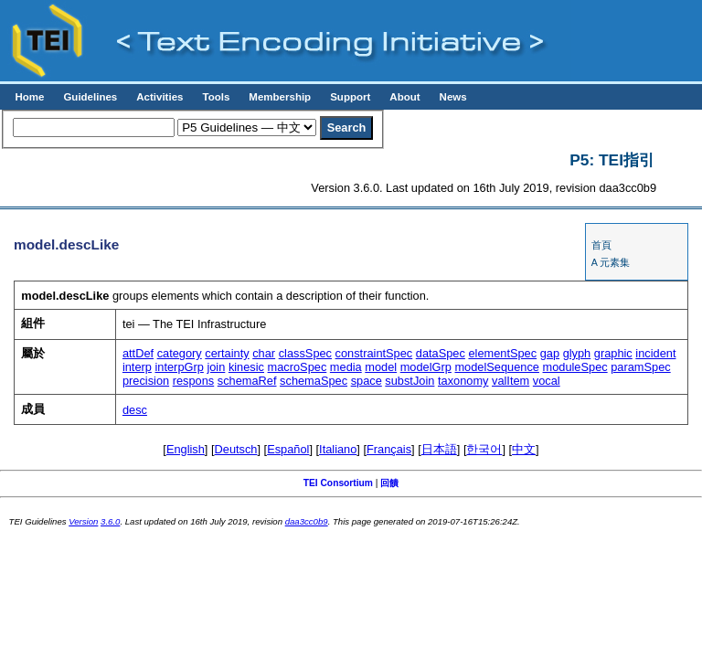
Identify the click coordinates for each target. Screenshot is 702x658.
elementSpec (502, 353)
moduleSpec (575, 367)
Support (350, 96)
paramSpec (640, 367)
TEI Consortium (338, 483)
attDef (138, 353)
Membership (280, 96)
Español (288, 449)
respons (194, 380)
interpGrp (178, 367)
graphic (613, 353)
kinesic (246, 367)
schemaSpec (313, 380)
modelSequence (496, 367)
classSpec (305, 353)
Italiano (337, 449)
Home (29, 96)
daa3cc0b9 (306, 521)
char (263, 353)
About (404, 96)
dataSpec (440, 353)
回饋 (389, 483)
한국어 (484, 449)
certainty (227, 353)
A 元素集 (610, 262)
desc (134, 410)
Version (83, 521)
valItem (510, 380)
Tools (215, 96)
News (453, 96)
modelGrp (426, 367)
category (179, 353)
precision (145, 380)
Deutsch (236, 449)
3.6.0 (110, 521)
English (185, 449)
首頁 (601, 244)
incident (655, 353)
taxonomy (463, 380)
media (346, 367)
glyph (577, 353)
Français (389, 449)
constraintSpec (374, 353)
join (216, 367)
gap (549, 353)
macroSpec (297, 367)
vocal (546, 380)
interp (137, 367)
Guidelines (90, 96)
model (381, 367)
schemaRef (247, 380)
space (366, 380)
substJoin (409, 380)
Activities (159, 96)
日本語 (439, 449)
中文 (524, 449)
